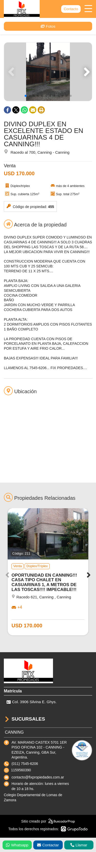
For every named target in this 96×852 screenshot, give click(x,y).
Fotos (48, 26)
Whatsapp (17, 845)
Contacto (71, 9)
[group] (48, 72)
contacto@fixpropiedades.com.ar (38, 777)
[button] (85, 71)
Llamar (78, 845)
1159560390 (21, 770)
